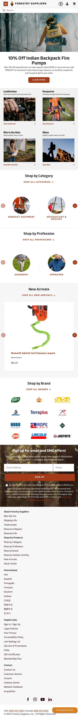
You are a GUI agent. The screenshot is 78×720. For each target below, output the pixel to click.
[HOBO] (15, 425)
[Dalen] (15, 400)
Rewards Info (10, 533)
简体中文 (8, 604)
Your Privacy (10, 632)
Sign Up (39, 477)
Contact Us (9, 669)
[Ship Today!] (58, 148)
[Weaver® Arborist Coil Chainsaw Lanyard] (39, 336)
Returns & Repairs (13, 529)
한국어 (7, 613)
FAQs (6, 650)
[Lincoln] (39, 436)
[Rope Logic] (39, 425)
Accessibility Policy (13, 637)
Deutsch (8, 591)
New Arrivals (10, 559)
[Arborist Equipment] (21, 210)
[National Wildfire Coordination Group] (39, 400)
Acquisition (9, 691)
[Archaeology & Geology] (56, 210)
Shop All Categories (39, 182)
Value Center (10, 563)
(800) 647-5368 (16, 710)
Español (8, 578)
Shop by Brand (11, 550)
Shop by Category (13, 542)
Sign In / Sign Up (12, 624)
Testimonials (10, 524)
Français (8, 587)
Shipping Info (10, 520)
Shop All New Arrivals (39, 295)
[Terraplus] (39, 413)
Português (9, 583)
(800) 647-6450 (41, 710)
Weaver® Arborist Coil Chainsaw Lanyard (33, 353)
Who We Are (10, 516)
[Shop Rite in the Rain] (19, 148)
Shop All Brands (38, 389)
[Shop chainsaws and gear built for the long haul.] (58, 107)
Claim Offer (38, 80)
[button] (3, 206)
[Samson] (15, 413)
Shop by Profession (13, 546)
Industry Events (12, 682)
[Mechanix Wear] (62, 400)
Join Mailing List (12, 641)
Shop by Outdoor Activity (16, 555)
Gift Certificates (12, 654)
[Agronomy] (21, 266)
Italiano (8, 596)
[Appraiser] (56, 266)
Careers (8, 678)
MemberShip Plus (13, 658)
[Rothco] (62, 413)
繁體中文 (8, 609)
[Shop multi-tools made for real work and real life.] (19, 107)
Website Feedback (13, 686)
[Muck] (62, 425)
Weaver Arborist (16, 357)
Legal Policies (11, 628)
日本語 (7, 600)
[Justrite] (62, 436)
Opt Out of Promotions (15, 645)
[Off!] (15, 436)
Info (6, 574)
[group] (21, 210)
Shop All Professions (39, 240)
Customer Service (13, 674)
